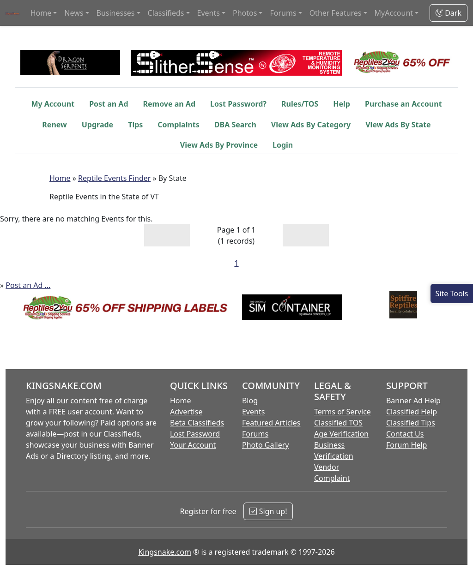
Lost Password (195, 434)
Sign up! (268, 511)
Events (253, 412)
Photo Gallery (265, 445)
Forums (255, 434)
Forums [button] (283, 13)
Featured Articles (271, 423)
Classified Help (411, 412)
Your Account (193, 445)
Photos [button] (245, 13)
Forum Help (406, 445)
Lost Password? (238, 104)
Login (283, 145)
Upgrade (97, 125)
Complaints (179, 125)
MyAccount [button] (394, 13)
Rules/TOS (299, 104)
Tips (135, 125)
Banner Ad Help (413, 400)
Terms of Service (342, 412)
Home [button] (41, 13)
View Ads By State (398, 125)
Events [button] (208, 13)
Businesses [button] (116, 13)
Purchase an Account (403, 104)
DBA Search (235, 125)
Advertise (186, 412)
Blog (250, 400)
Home (60, 178)
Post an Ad (108, 104)
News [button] (73, 13)
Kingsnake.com (164, 552)
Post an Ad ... (28, 285)
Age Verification (341, 434)
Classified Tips (410, 423)
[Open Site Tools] (452, 293)
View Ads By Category (311, 125)
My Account (52, 104)
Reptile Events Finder (114, 178)
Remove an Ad (169, 104)
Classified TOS (338, 423)
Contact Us (405, 434)
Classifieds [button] (166, 13)
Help (341, 104)
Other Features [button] (335, 13)
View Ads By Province (219, 145)
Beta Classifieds (197, 423)
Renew (54, 125)
